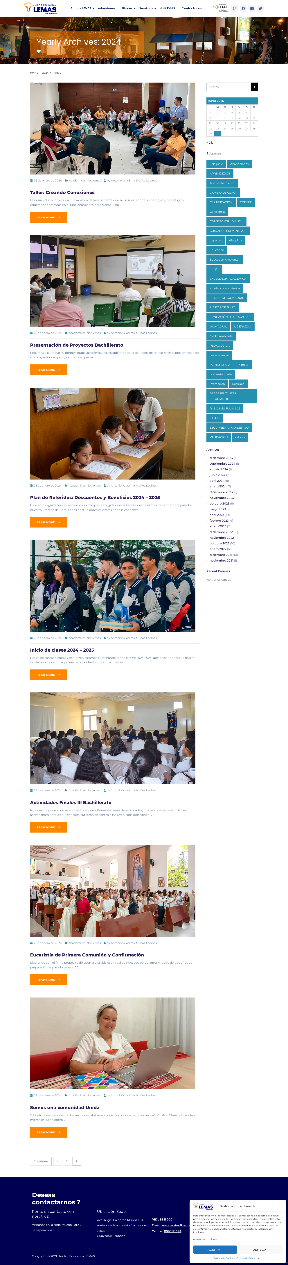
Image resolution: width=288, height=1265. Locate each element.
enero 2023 (218, 526)
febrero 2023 (219, 520)
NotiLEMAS (167, 8)
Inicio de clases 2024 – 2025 (62, 650)
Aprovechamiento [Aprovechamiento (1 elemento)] (222, 183)
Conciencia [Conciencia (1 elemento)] (217, 211)
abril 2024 (217, 480)
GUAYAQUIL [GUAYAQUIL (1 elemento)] (218, 326)
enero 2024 (218, 486)
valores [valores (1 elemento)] (240, 437)
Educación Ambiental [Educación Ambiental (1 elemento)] (224, 259)
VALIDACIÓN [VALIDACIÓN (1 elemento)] (219, 437)
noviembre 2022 (222, 537)
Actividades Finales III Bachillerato (70, 802)
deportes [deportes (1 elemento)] (216, 240)
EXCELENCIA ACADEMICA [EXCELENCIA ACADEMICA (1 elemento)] (228, 278)
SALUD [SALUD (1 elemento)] (214, 418)
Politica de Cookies (224, 1258)
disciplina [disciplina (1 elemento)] (235, 240)
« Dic (209, 142)
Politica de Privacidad (248, 1258)
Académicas (77, 180)
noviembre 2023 (222, 498)
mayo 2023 (218, 509)
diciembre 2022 (221, 532)
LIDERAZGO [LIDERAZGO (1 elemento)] (242, 326)
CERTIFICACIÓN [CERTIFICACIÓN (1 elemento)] (221, 202)
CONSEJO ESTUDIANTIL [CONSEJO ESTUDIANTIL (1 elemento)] (226, 221)
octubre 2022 (219, 543)
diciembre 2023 (221, 492)
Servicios (146, 8)
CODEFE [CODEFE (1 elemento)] (246, 202)
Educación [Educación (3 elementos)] (217, 250)
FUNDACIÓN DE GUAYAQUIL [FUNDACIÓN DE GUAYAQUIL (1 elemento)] (230, 317)
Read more (46, 217)
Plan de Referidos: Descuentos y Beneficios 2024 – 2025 (95, 497)
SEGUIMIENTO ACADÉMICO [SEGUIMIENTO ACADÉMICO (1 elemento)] (229, 427)
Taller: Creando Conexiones (62, 192)
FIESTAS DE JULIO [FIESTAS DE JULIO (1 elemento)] (222, 307)
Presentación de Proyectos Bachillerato (76, 345)
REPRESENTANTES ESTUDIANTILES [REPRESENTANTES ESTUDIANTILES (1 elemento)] (223, 396)
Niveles (127, 8)
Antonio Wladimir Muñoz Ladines (134, 180)
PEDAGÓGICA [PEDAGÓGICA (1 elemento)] (220, 345)
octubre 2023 (219, 503)
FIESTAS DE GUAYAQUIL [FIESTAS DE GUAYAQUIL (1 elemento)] (227, 298)
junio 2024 (217, 475)
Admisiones (106, 8)
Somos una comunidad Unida (65, 1107)
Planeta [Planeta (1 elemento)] (243, 364)
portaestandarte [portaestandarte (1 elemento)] (221, 374)
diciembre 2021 (221, 555)
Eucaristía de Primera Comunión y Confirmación (87, 955)
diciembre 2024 (221, 458)
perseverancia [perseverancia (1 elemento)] (219, 355)
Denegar (261, 1249)
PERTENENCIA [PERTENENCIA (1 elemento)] (220, 364)
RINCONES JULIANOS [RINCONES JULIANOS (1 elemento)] (225, 408)
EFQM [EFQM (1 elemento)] (214, 269)
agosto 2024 (219, 469)
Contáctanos (192, 8)
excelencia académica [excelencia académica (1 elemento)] (225, 288)
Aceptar (215, 1249)
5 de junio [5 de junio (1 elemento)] (216, 164)
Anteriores (40, 1161)
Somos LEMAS (81, 8)
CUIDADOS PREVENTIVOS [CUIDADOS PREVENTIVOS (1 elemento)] (228, 231)
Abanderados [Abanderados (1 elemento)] (239, 164)
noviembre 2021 (221, 560)
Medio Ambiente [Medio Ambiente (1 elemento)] (221, 336)
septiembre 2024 (222, 463)
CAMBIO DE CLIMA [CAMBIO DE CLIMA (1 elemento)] (223, 192)
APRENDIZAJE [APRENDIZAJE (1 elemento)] (220, 173)
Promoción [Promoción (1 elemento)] (217, 384)
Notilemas (94, 180)
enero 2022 (218, 549)
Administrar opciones (205, 1239)
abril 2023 (217, 515)
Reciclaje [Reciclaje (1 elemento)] (238, 384)
